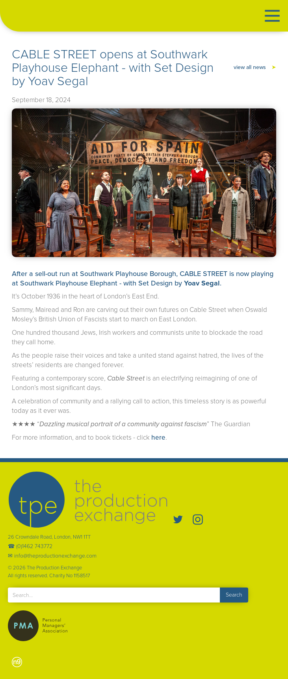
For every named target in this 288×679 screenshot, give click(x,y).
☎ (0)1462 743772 (30, 546)
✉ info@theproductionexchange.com (52, 556)
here (158, 437)
